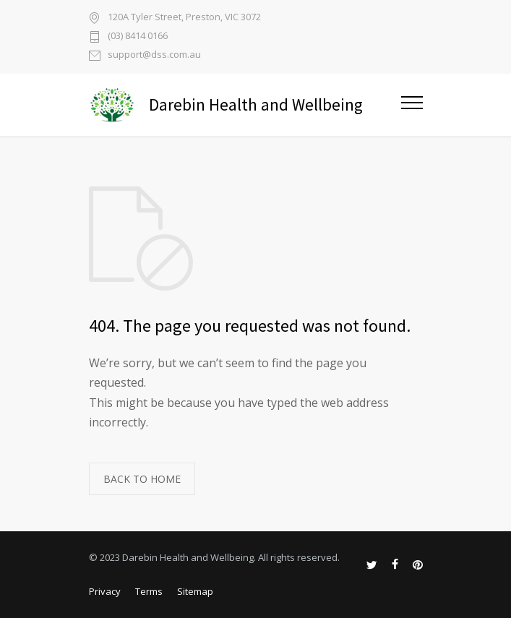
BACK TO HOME (142, 479)
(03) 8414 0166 (138, 36)
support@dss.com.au (154, 55)
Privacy (105, 591)
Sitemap (195, 591)
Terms (149, 591)
